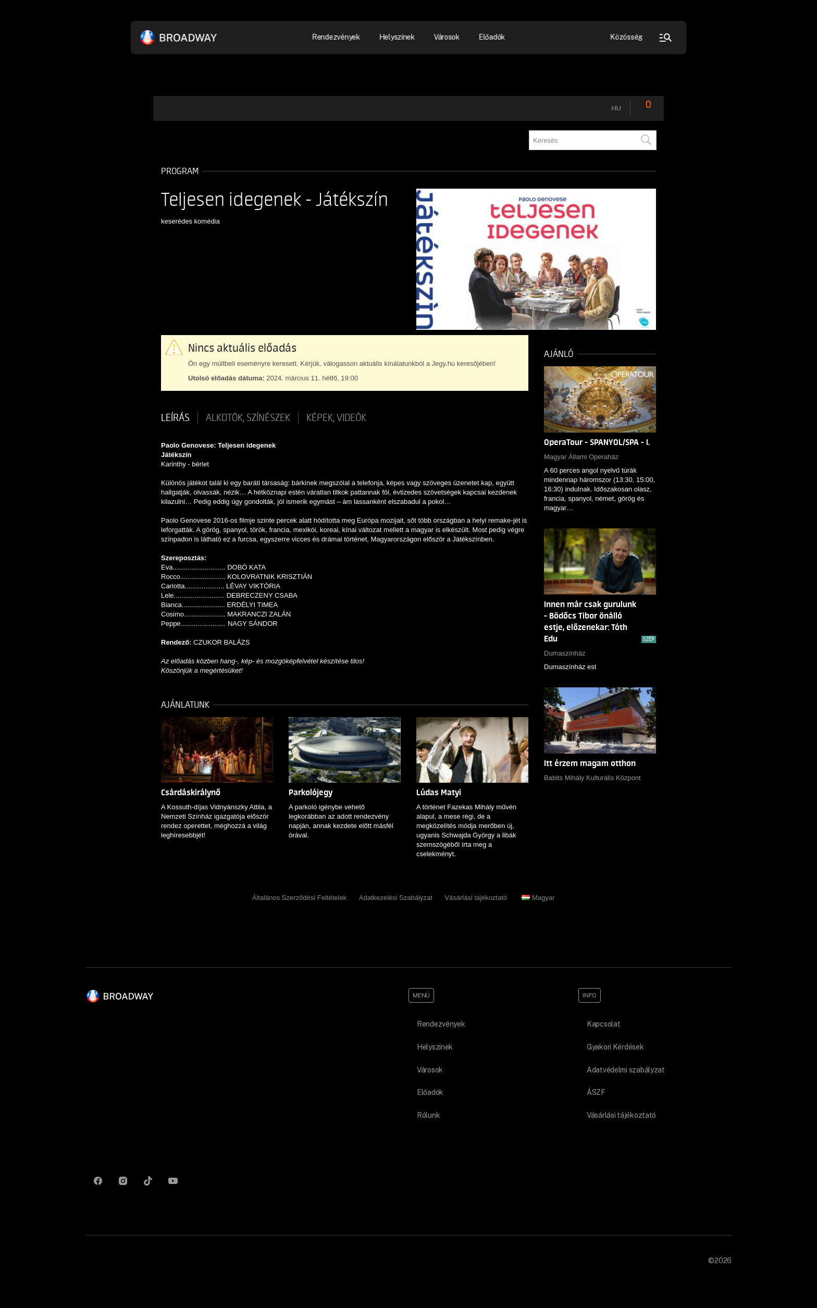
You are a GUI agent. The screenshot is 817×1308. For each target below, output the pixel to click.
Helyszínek (397, 37)
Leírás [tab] (175, 418)
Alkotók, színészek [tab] (248, 418)
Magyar (538, 898)
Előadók (491, 37)
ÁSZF (596, 1092)
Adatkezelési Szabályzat (395, 898)
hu (616, 108)
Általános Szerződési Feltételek (299, 898)
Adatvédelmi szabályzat (626, 1070)
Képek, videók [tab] (336, 418)
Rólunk (428, 1115)
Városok (447, 37)
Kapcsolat (603, 1024)
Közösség (626, 37)
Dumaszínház (564, 653)
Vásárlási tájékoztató (475, 898)
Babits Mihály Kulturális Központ (592, 778)
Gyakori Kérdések (615, 1047)
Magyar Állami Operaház (581, 457)
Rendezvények (336, 37)
